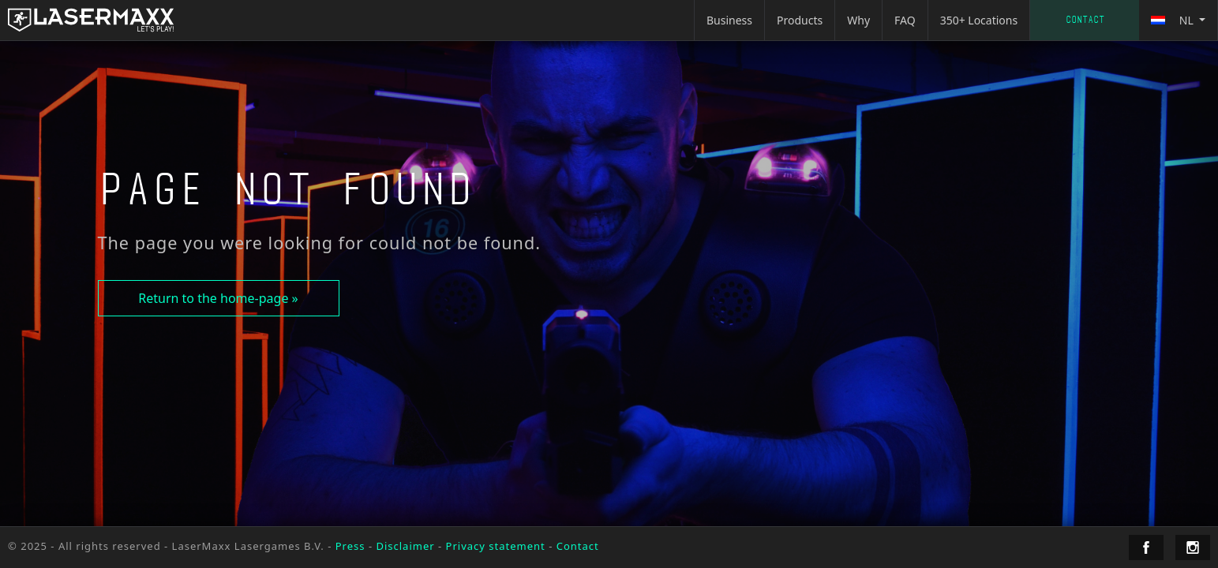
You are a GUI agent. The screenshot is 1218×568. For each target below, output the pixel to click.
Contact (1085, 19)
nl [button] (1173, 20)
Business (729, 20)
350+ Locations (979, 20)
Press (350, 546)
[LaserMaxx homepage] (91, 20)
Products (800, 20)
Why (858, 20)
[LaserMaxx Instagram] (1192, 547)
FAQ (905, 20)
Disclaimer (405, 546)
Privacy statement (495, 546)
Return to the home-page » (218, 298)
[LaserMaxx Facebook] (1146, 547)
